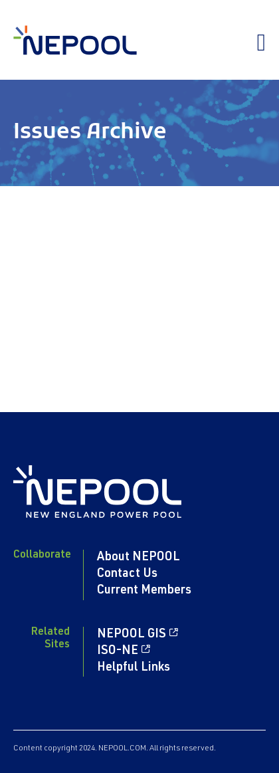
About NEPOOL (138, 558)
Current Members (144, 591)
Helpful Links (133, 668)
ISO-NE (117, 651)
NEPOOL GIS (131, 635)
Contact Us (127, 574)
